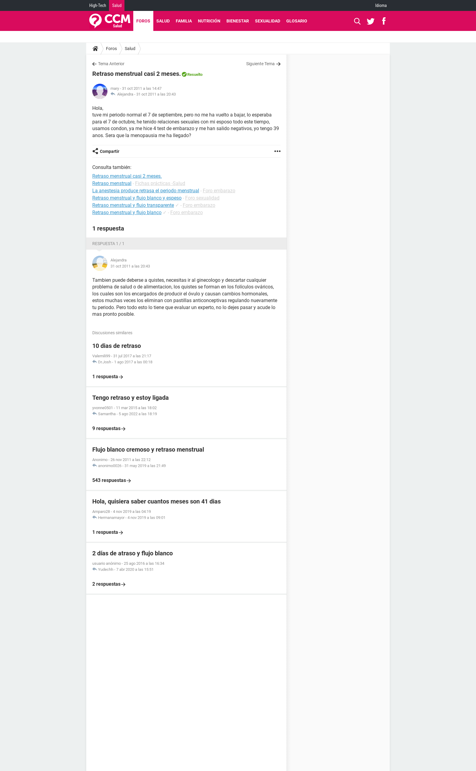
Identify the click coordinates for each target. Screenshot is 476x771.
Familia (184, 21)
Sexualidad (267, 21)
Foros (143, 21)
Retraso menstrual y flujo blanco (127, 212)
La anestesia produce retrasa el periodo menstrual (145, 191)
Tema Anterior (111, 63)
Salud (116, 5)
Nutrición (209, 21)
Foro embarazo (219, 191)
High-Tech (97, 5)
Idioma (381, 5)
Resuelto (194, 74)
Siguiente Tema (260, 63)
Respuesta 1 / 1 (108, 243)
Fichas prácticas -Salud (160, 183)
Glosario (296, 21)
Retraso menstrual (111, 183)
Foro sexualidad (202, 198)
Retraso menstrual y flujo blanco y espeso (137, 198)
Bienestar (237, 21)
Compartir (109, 151)
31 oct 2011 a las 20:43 (156, 94)
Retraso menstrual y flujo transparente (133, 205)
